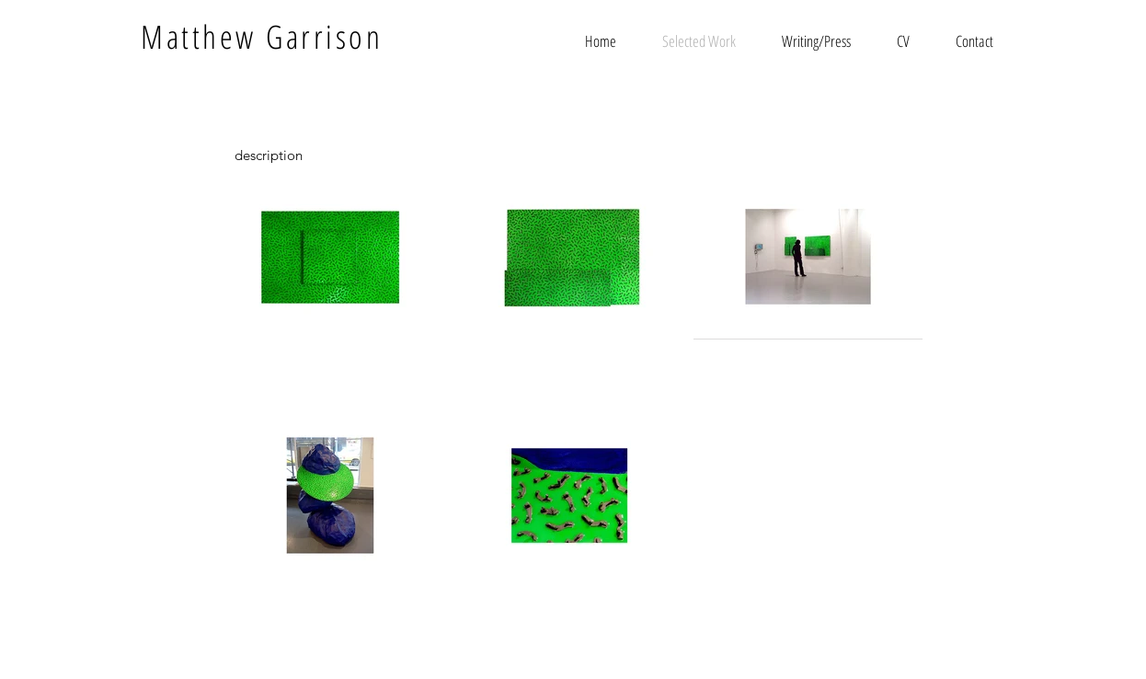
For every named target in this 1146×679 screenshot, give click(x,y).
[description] (269, 154)
